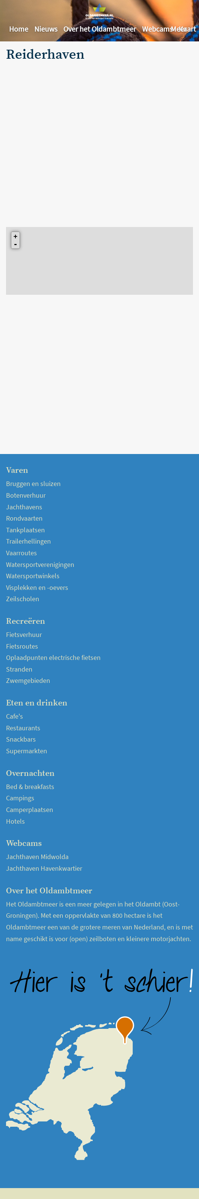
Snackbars (21, 739)
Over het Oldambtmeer (99, 29)
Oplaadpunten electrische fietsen (53, 657)
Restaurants (23, 728)
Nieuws (45, 29)
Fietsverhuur (24, 634)
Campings (20, 798)
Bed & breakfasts (30, 786)
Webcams (157, 29)
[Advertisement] (70, 139)
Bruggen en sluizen (33, 483)
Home (18, 29)
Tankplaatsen (25, 530)
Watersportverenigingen (40, 564)
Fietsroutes (22, 646)
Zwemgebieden (28, 680)
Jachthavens (24, 507)
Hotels (15, 821)
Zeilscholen (22, 598)
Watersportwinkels (33, 575)
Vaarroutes (21, 552)
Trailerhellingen (28, 541)
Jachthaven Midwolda (37, 856)
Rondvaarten (24, 518)
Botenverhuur (26, 495)
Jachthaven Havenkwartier (44, 868)
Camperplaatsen (29, 809)
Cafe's (14, 716)
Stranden (19, 669)
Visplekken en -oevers (37, 587)
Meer (179, 29)
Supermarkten (26, 751)
